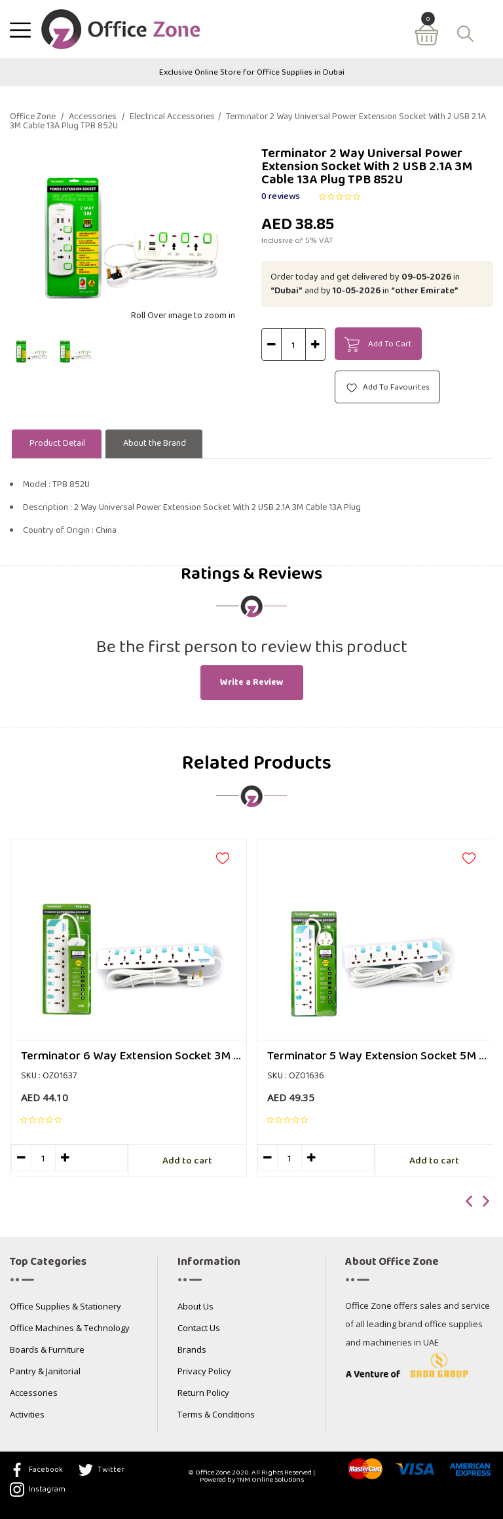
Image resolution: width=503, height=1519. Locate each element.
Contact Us (198, 1329)
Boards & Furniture (47, 1350)
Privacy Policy (204, 1372)
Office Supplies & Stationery (65, 1307)
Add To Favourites (387, 387)
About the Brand (154, 443)
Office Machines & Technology (70, 1329)
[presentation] (469, 1202)
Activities (27, 1415)
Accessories (96, 117)
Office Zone (37, 117)
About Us (195, 1307)
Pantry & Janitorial (45, 1372)
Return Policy (203, 1394)
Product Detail (57, 443)
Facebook (36, 1470)
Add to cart (187, 1160)
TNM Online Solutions (270, 1479)
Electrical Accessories (175, 117)
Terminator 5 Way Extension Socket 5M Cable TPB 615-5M (380, 1056)
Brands (191, 1350)
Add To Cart (378, 344)
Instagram (37, 1489)
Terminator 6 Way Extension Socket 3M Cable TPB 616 (134, 1056)
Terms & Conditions (216, 1415)
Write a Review (252, 682)
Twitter (101, 1470)
